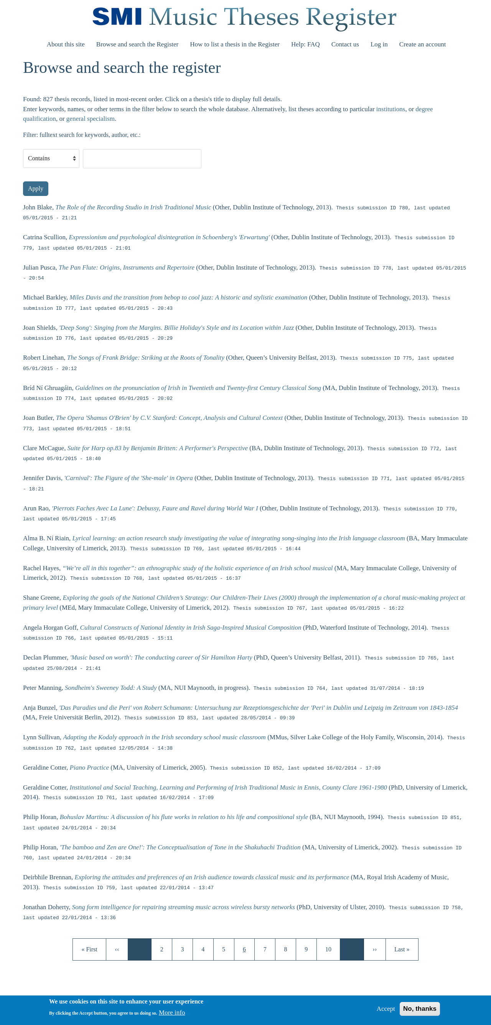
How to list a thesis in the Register (235, 44)
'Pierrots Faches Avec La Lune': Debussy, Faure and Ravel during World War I (155, 508)
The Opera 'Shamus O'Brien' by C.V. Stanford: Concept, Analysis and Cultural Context (169, 418)
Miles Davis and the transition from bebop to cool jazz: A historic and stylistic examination (188, 297)
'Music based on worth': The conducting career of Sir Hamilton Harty (161, 657)
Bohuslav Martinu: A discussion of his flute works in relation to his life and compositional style (184, 817)
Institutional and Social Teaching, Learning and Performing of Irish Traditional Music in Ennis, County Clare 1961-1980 (228, 787)
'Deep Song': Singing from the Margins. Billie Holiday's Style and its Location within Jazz (176, 328)
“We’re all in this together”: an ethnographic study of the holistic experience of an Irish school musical (197, 568)
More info (172, 1015)
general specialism (90, 118)
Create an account (422, 44)
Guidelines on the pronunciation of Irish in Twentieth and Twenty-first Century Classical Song (198, 388)
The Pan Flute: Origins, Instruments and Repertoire (126, 267)
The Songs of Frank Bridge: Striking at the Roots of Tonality (145, 358)
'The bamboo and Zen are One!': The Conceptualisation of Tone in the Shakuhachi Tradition (180, 847)
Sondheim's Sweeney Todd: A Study (111, 688)
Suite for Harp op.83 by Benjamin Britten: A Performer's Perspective (158, 448)
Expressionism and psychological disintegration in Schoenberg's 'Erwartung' (169, 237)
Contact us (345, 44)
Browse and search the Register (137, 44)
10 (331, 948)
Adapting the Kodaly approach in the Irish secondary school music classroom (164, 737)
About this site (66, 44)
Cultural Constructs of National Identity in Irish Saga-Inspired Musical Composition (191, 628)
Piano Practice (89, 768)
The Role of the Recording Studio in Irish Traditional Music (133, 207)
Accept (386, 1011)
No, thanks (420, 1011)
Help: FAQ (305, 44)
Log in (379, 44)
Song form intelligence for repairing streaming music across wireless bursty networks (183, 907)
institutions (390, 109)
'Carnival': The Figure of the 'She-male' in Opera (128, 478)
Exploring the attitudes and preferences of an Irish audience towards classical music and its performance (212, 877)
